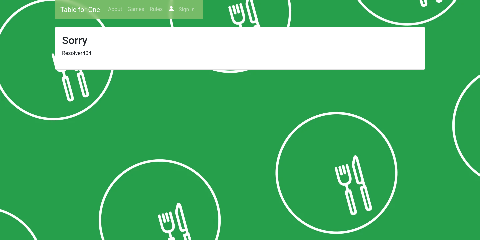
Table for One (80, 10)
